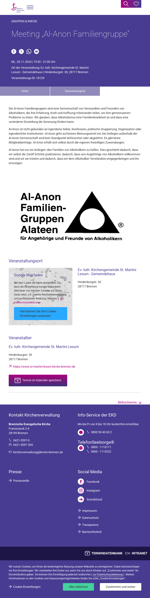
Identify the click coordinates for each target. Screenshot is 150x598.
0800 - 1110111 (101, 447)
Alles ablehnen (78, 586)
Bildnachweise (127, 402)
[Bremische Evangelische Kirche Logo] (17, 7)
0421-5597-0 (21, 440)
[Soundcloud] (90, 499)
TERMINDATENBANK (107, 553)
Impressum (89, 510)
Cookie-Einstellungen (27, 586)
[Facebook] (88, 481)
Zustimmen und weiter (120, 586)
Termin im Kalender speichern (41, 380)
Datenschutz (90, 517)
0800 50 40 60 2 (101, 432)
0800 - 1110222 (101, 451)
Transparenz (90, 525)
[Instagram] (89, 490)
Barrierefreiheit (92, 532)
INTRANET (139, 553)
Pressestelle (21, 480)
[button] (30, 7)
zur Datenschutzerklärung (108, 574)
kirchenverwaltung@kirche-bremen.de (38, 452)
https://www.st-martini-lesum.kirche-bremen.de (44, 366)
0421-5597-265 (23, 444)
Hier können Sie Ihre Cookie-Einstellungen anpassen (38, 313)
